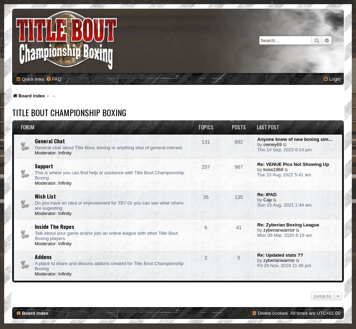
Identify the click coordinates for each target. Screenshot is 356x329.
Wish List (45, 196)
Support (44, 166)
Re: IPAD (266, 194)
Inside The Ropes (54, 226)
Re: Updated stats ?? (280, 255)
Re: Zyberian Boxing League (288, 224)
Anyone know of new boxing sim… (295, 139)
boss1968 (273, 169)
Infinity (64, 152)
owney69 (273, 144)
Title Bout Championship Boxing (69, 112)
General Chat (50, 141)
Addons (43, 256)
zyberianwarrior (279, 230)
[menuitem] (53, 79)
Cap (268, 199)
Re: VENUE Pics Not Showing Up (293, 164)
